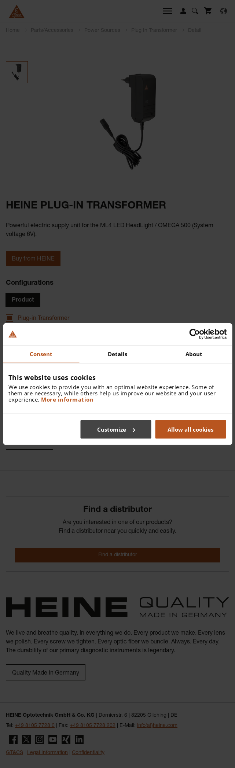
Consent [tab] (41, 354)
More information (67, 399)
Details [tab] (118, 354)
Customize (116, 429)
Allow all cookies (190, 429)
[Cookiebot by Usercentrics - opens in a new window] (194, 334)
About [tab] (194, 354)
